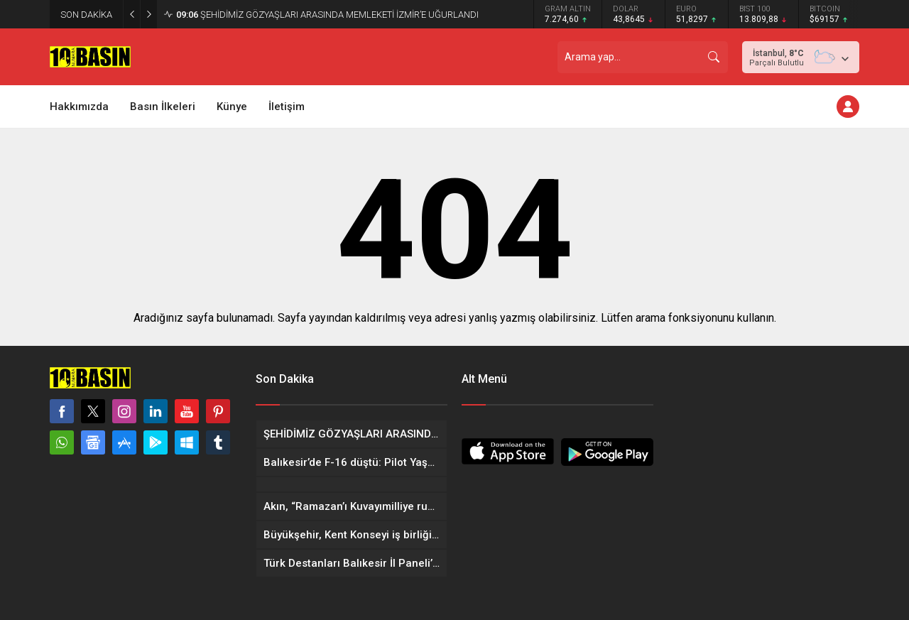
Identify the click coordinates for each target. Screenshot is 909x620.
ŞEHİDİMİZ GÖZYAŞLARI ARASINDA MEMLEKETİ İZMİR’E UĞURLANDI (327, 14)
